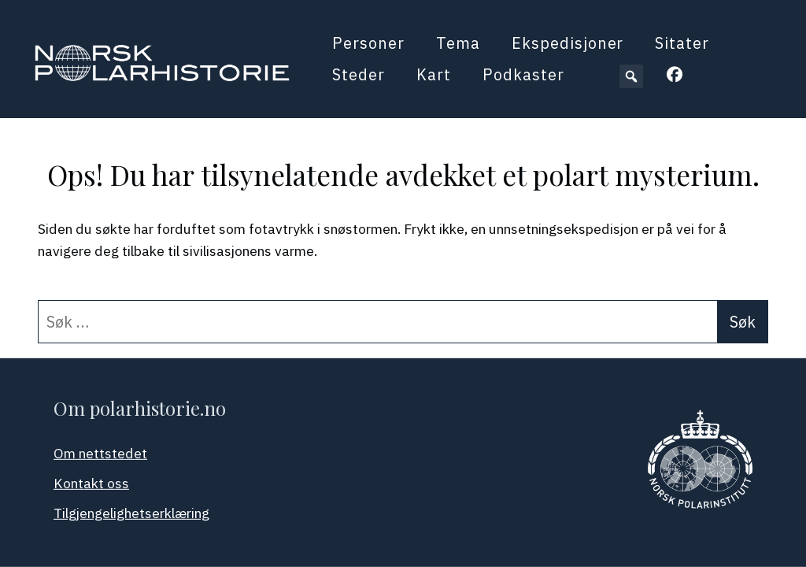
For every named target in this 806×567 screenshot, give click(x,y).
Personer (368, 43)
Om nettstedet (100, 453)
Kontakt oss (91, 483)
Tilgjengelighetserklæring (131, 513)
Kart (433, 74)
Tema (458, 43)
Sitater (682, 43)
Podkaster (523, 74)
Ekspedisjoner (567, 43)
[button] (631, 76)
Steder (358, 74)
